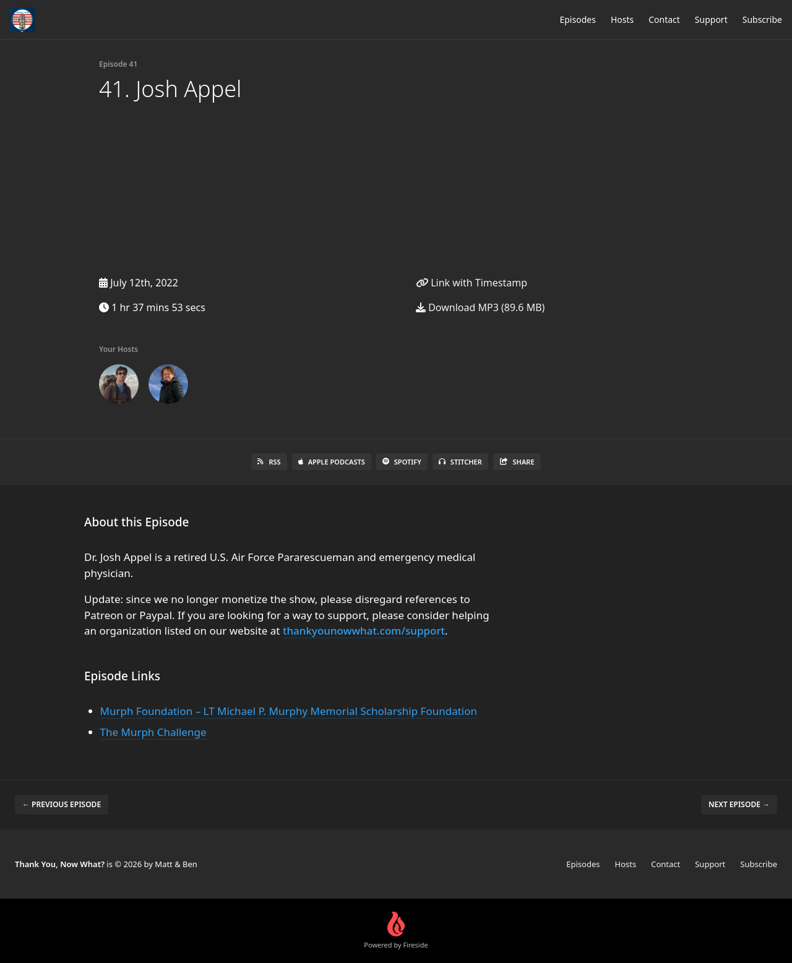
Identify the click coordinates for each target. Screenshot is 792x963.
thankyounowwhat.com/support (364, 630)
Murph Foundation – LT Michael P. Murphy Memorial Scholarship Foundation (288, 711)
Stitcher (460, 461)
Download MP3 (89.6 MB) (480, 307)
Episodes (577, 19)
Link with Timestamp (471, 282)
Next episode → (739, 804)
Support (711, 19)
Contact (664, 19)
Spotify (401, 461)
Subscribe (762, 19)
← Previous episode (61, 804)
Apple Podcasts (331, 461)
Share (517, 461)
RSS (268, 461)
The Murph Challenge (153, 732)
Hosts (622, 19)
